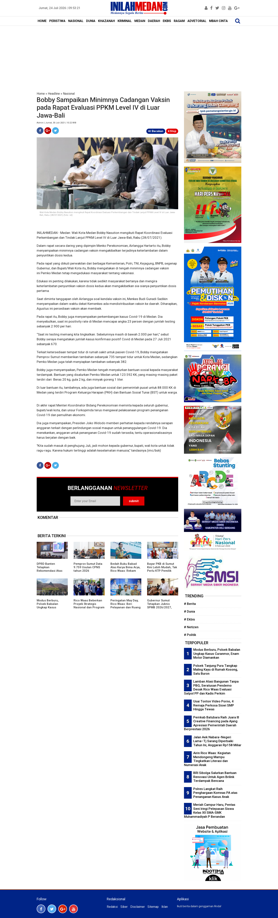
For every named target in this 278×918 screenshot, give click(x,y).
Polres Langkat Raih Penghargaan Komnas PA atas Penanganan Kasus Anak (215, 793)
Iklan (164, 907)
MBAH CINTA (218, 21)
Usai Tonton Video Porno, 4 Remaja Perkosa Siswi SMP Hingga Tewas (213, 705)
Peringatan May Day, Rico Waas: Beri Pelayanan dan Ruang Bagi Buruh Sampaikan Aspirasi (125, 607)
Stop (172, 131)
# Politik (190, 635)
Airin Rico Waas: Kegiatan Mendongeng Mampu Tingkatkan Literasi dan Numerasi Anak (207, 759)
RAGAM (179, 21)
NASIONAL (75, 21)
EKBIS (167, 21)
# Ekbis (189, 619)
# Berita (190, 604)
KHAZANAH (106, 21)
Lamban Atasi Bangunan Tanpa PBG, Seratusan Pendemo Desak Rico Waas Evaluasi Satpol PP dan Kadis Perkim (211, 687)
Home (41, 93)
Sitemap (153, 907)
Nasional (69, 93)
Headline (54, 93)
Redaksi (112, 907)
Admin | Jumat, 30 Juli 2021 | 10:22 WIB (56, 122)
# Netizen (191, 627)
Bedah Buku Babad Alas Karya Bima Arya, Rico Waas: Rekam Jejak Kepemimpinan (125, 569)
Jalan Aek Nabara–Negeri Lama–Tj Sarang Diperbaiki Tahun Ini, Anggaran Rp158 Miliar (217, 741)
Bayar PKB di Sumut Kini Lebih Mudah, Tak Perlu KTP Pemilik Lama (162, 569)
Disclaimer (137, 907)
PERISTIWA (57, 21)
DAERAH (154, 21)
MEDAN (139, 21)
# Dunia (189, 611)
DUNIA (90, 21)
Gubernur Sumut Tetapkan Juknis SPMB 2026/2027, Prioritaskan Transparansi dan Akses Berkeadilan (160, 609)
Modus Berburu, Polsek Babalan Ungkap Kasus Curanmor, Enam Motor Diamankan (49, 607)
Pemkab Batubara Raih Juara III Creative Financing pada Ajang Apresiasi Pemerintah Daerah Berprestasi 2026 (211, 723)
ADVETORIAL (196, 21)
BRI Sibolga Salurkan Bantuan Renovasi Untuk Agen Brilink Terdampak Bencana (214, 777)
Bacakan (155, 131)
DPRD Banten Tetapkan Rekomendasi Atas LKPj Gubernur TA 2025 (49, 570)
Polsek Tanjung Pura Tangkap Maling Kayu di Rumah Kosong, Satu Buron (215, 669)
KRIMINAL (125, 21)
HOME (42, 21)
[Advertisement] (139, 55)
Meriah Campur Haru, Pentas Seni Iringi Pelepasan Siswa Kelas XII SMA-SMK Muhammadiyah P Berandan (209, 811)
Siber (124, 907)
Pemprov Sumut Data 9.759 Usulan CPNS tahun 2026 (88, 567)
